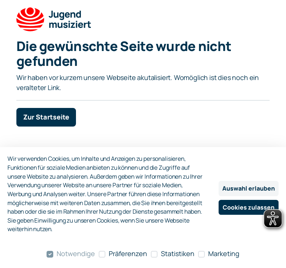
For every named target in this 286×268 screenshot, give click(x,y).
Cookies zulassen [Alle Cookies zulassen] (248, 207)
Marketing (223, 253)
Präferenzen (128, 253)
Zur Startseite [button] (46, 116)
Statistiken (177, 253)
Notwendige (76, 253)
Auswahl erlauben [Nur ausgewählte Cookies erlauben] (248, 188)
